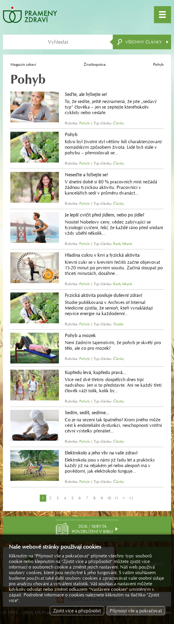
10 (109, 498)
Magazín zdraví (23, 64)
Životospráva (95, 64)
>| (131, 498)
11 (116, 498)
